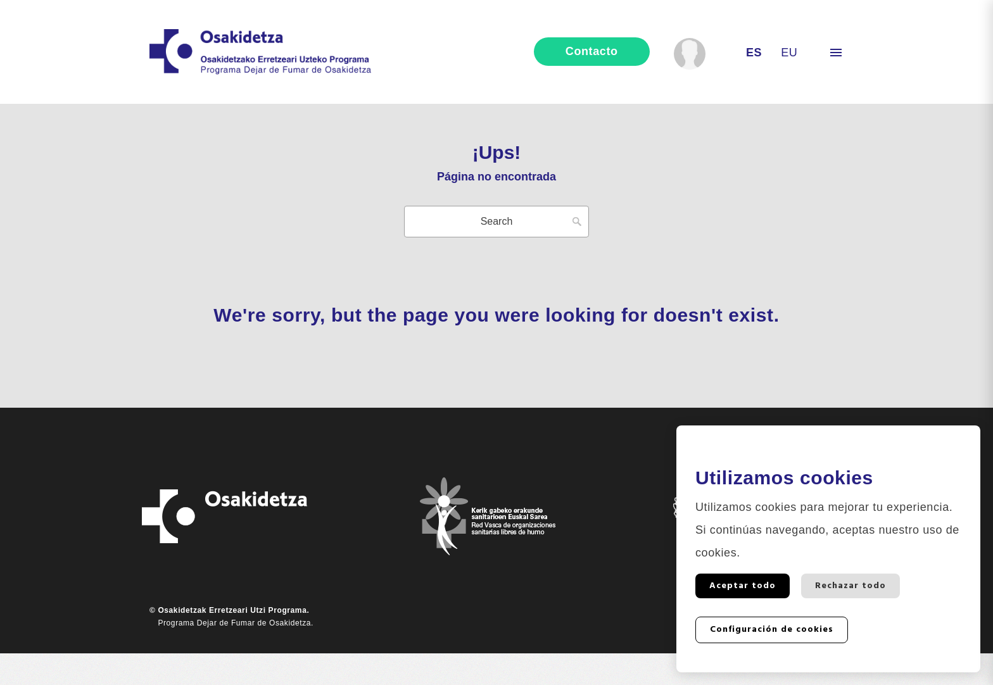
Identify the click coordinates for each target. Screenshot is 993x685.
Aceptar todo (742, 586)
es (754, 52)
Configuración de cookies (771, 629)
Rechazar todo (850, 586)
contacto (592, 51)
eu (789, 52)
